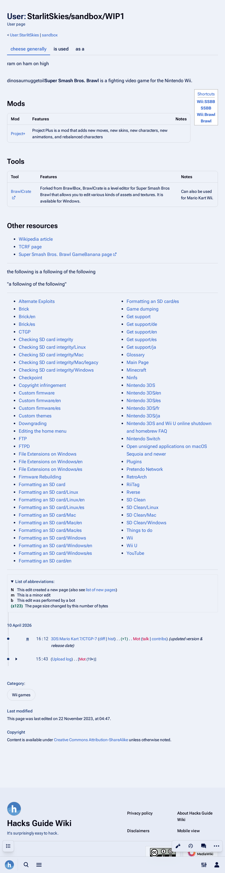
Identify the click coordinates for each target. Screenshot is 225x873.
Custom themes (35, 416)
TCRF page (30, 247)
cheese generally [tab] (29, 49)
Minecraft (136, 370)
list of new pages (101, 589)
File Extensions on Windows (47, 454)
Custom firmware (36, 393)
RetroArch (137, 477)
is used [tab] (61, 49)
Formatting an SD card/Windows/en (55, 545)
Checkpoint (30, 377)
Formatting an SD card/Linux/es (51, 507)
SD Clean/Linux (142, 507)
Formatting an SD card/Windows (52, 538)
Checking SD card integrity (46, 339)
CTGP (24, 332)
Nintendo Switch (143, 438)
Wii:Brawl (206, 114)
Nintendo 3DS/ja (143, 416)
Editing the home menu (43, 431)
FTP (23, 438)
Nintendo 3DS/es (144, 400)
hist (111, 638)
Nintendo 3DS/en (144, 393)
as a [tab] (80, 49)
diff (102, 638)
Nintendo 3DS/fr (143, 408)
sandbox (50, 35)
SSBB (206, 108)
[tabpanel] (112, 63)
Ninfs (132, 377)
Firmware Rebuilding (40, 477)
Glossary (135, 355)
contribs (159, 638)
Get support (139, 316)
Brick (24, 309)
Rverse (133, 492)
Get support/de (142, 324)
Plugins (134, 461)
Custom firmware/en (40, 400)
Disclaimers (138, 830)
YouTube (135, 553)
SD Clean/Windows (146, 522)
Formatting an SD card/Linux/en (52, 500)
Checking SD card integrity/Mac (51, 355)
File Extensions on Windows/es (50, 469)
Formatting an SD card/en (45, 561)
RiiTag (133, 484)
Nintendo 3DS (141, 385)
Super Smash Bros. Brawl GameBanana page (65, 254)
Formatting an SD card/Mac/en (50, 522)
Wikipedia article (36, 239)
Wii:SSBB (206, 101)
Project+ (18, 133)
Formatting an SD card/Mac (47, 515)
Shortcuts (206, 94)
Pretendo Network (145, 469)
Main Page (138, 362)
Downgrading (33, 423)
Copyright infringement (42, 385)
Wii (130, 538)
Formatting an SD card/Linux (48, 492)
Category (15, 683)
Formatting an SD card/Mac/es (50, 530)
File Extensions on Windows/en (51, 461)
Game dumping (142, 309)
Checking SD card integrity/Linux (52, 347)
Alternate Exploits (37, 301)
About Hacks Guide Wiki (195, 816)
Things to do (139, 530)
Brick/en (27, 316)
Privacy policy (140, 813)
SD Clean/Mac (141, 515)
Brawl (206, 121)
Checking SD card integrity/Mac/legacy (58, 362)
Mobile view (188, 830)
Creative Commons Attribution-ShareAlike (91, 739)
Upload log (61, 659)
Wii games (21, 694)
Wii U (132, 545)
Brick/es (27, 324)
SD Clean (136, 500)
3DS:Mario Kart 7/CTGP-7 (74, 638)
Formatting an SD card (42, 484)
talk (145, 638)
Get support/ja (141, 347)
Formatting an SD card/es (153, 301)
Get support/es (142, 339)
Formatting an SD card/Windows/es (55, 553)
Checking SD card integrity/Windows (56, 370)
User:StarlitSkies (24, 35)
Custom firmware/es (40, 408)
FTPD (24, 446)
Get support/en (142, 332)
